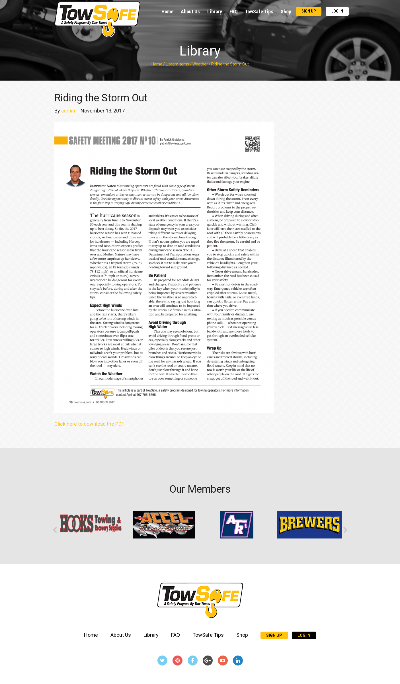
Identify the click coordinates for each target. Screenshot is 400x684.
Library (214, 12)
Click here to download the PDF (89, 424)
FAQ (233, 12)
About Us (190, 12)
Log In (337, 11)
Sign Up (308, 11)
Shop (286, 12)
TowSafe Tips (259, 12)
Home (167, 12)
